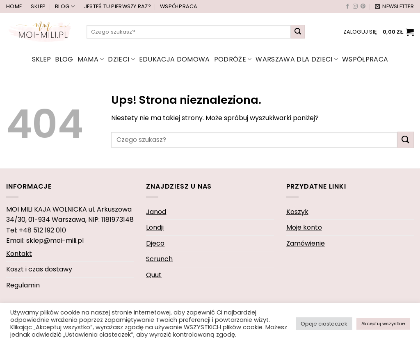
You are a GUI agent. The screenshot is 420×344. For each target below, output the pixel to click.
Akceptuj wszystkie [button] (383, 323)
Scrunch (159, 259)
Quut (154, 275)
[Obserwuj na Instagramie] (355, 6)
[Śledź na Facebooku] (347, 6)
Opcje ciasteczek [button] (324, 324)
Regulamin (23, 285)
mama (91, 59)
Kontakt (19, 253)
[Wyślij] (298, 32)
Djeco (155, 243)
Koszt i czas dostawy (39, 269)
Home (14, 6)
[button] (394, 6)
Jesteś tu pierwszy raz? (117, 6)
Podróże (233, 59)
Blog (65, 6)
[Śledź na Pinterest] (363, 6)
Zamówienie (305, 243)
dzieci (121, 59)
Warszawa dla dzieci (297, 59)
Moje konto (304, 227)
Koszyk (297, 211)
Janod (156, 211)
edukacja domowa (174, 59)
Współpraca (179, 6)
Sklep (38, 6)
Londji (155, 227)
